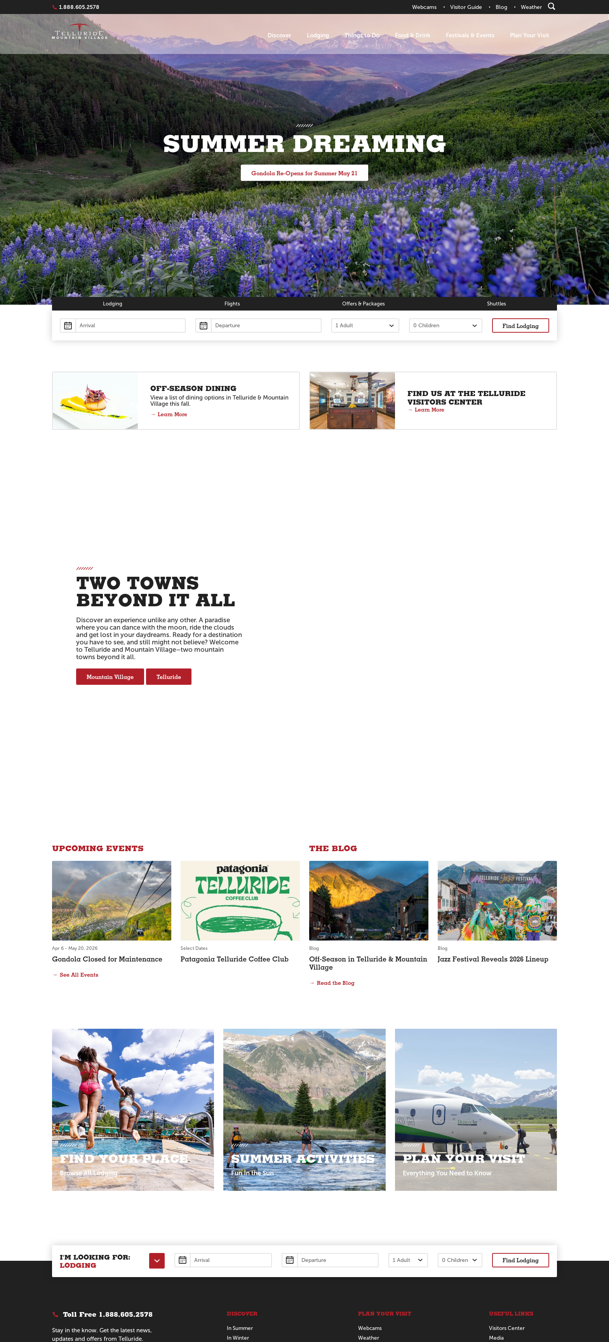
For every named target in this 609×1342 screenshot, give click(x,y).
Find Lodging (521, 326)
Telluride (169, 590)
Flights (231, 304)
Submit (110, 1206)
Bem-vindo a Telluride (516, 1216)
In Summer (240, 1156)
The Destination (246, 1185)
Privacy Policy (66, 1284)
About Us (238, 1215)
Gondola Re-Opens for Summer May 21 (304, 172)
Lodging (318, 35)
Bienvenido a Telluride (516, 1195)
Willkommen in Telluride (519, 1226)
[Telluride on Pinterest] (111, 1249)
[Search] (551, 6)
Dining (234, 1195)
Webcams (370, 1156)
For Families (241, 1176)
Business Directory (512, 1185)
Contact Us (372, 1215)
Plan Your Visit (529, 35)
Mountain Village (110, 590)
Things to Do (362, 35)
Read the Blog (336, 810)
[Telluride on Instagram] (92, 1249)
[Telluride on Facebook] (55, 1249)
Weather (368, 1166)
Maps (364, 1176)
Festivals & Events (470, 35)
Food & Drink (412, 35)
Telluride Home (79, 35)
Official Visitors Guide (385, 1195)
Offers (363, 304)
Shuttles (497, 304)
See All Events (79, 802)
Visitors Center (507, 1156)
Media (496, 1166)
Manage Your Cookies (110, 1284)
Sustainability (505, 1176)
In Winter (238, 1166)
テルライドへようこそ (516, 1205)
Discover (279, 35)
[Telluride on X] (74, 1249)
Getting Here (374, 1185)
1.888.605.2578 (79, 7)
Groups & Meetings (382, 1205)
